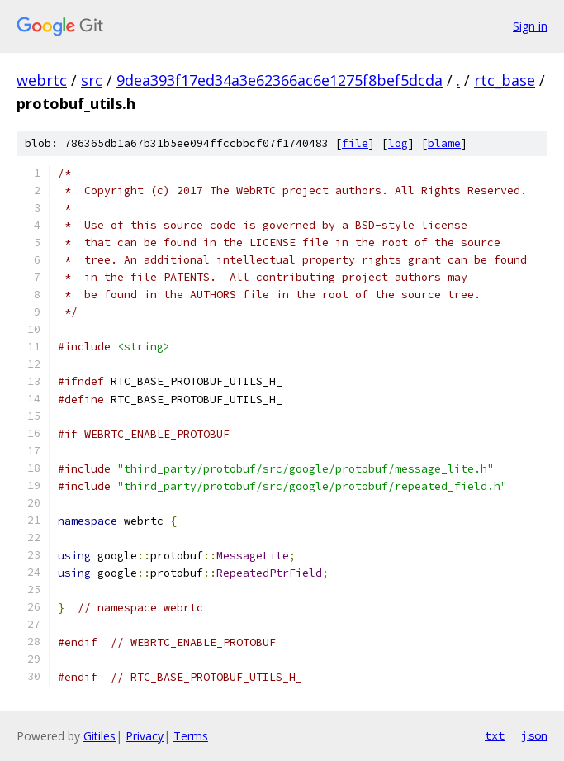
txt (495, 735)
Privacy (145, 736)
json (534, 735)
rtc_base (504, 80)
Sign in (530, 26)
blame (444, 143)
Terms (190, 736)
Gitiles (99, 736)
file (355, 143)
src (91, 80)
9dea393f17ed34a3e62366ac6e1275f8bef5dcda (279, 80)
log (398, 143)
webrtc (42, 80)
